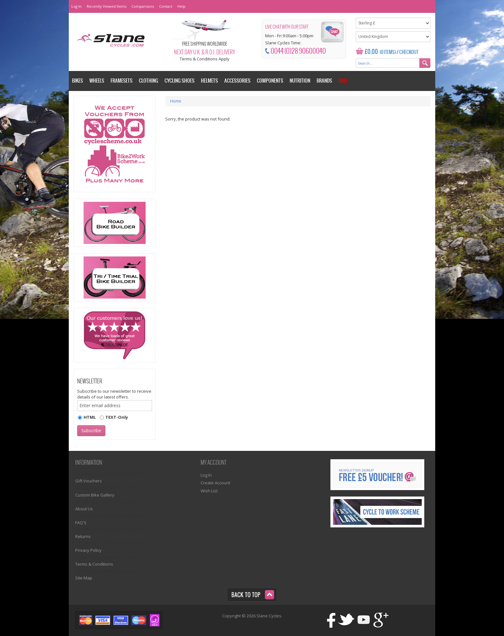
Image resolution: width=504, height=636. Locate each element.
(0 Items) (388, 52)
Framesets (121, 81)
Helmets (209, 81)
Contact (165, 6)
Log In (76, 6)
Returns (83, 536)
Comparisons (142, 6)
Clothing (148, 81)
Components (270, 81)
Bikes (77, 81)
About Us (84, 509)
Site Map (83, 578)
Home (175, 101)
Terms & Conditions (94, 564)
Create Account (215, 483)
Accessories (237, 81)
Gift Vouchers (88, 481)
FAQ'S (80, 522)
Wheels (96, 81)
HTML (90, 417)
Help (181, 6)
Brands (324, 81)
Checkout (409, 52)
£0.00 (371, 52)
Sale (342, 81)
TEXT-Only (116, 417)
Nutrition (300, 81)
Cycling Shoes (179, 81)
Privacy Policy (88, 550)
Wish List (209, 491)
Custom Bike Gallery (94, 495)
